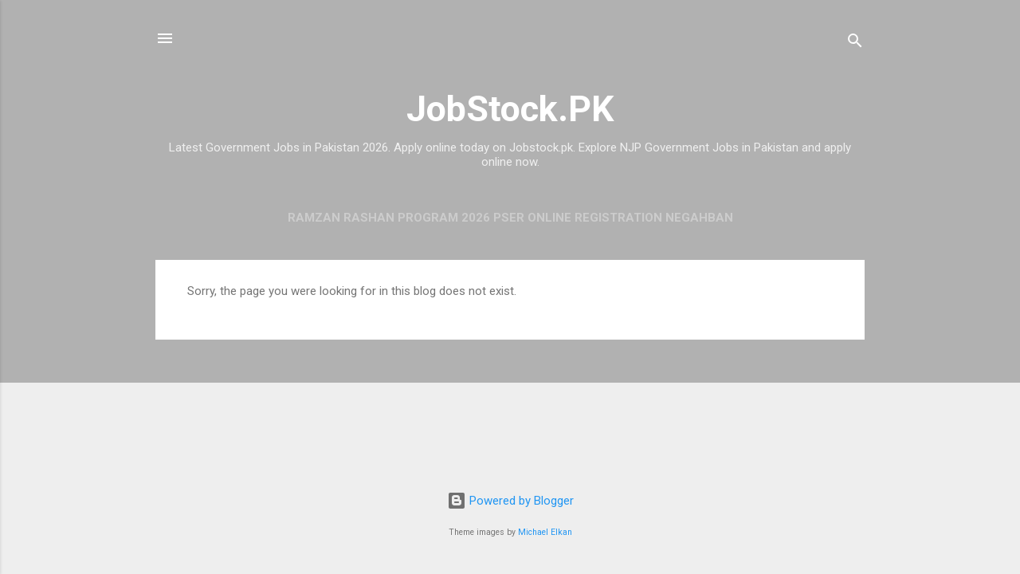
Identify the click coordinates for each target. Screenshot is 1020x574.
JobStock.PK (510, 109)
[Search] (855, 43)
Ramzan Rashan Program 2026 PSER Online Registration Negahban (510, 217)
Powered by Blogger (510, 500)
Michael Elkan (545, 532)
